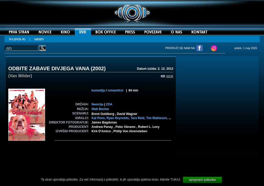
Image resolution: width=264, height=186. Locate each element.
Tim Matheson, (157, 118)
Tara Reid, (138, 118)
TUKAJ (175, 179)
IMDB (167, 76)
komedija (98, 90)
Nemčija (97, 104)
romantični (115, 90)
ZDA (109, 104)
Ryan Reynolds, (118, 118)
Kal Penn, (99, 118)
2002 (98, 68)
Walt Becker (100, 109)
